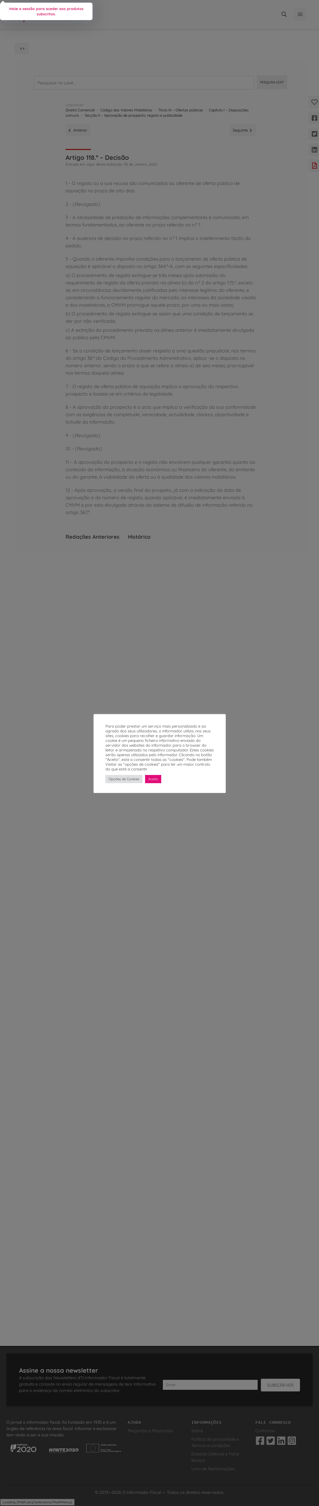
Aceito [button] (153, 779)
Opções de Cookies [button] (124, 779)
